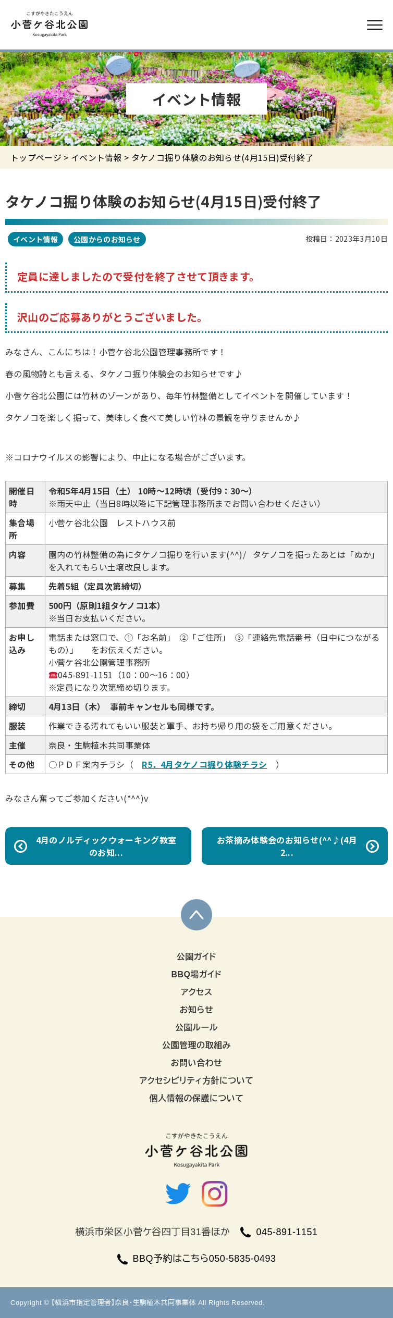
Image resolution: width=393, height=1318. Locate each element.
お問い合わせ (197, 1063)
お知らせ (197, 1009)
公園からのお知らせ (107, 239)
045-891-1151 (278, 1232)
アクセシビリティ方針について (196, 1080)
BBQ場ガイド (196, 974)
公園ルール (196, 1027)
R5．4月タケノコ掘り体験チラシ (204, 764)
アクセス (196, 992)
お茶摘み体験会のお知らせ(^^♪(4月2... (287, 846)
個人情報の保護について (196, 1098)
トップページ (36, 157)
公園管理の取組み (196, 1045)
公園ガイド (197, 956)
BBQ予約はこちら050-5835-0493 (196, 1258)
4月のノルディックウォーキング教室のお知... (106, 846)
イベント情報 (96, 157)
